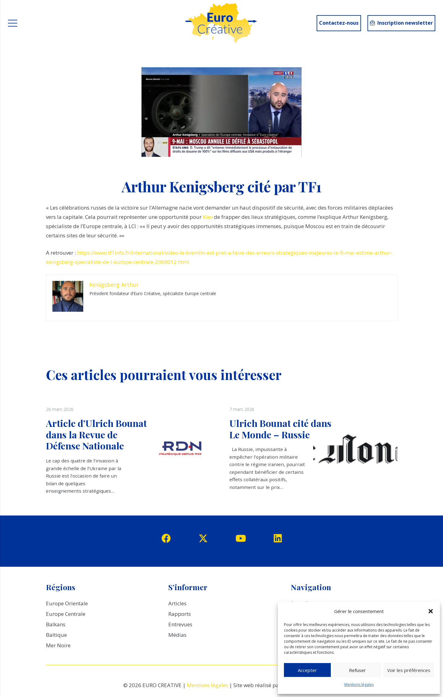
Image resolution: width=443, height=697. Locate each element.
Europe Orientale (67, 603)
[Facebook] (166, 538)
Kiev (208, 216)
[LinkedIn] (278, 538)
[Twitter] (203, 538)
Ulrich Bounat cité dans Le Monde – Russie (280, 429)
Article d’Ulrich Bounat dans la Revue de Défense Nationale (96, 434)
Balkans (55, 624)
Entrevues (180, 624)
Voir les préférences (408, 670)
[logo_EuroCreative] (221, 23)
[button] (431, 611)
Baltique (56, 634)
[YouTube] (241, 538)
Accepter (307, 670)
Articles (177, 603)
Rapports (179, 613)
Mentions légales (359, 684)
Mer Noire (58, 645)
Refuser (357, 670)
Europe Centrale (65, 613)
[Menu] (12, 23)
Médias (177, 634)
